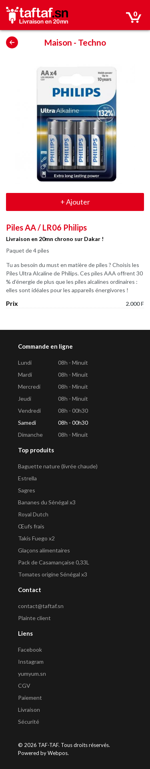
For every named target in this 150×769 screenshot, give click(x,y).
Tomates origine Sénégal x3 (52, 574)
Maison (58, 42)
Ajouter (75, 201)
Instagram (31, 661)
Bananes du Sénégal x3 (47, 502)
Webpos (58, 753)
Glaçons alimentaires (44, 550)
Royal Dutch (33, 514)
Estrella (27, 478)
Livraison (29, 709)
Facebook (30, 649)
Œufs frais (31, 526)
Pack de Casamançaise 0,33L (53, 562)
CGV (24, 685)
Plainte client (34, 617)
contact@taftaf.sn (41, 605)
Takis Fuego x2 (36, 538)
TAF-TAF (48, 745)
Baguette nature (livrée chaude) (58, 466)
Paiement (30, 697)
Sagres (26, 490)
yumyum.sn (32, 673)
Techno (92, 42)
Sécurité (28, 721)
